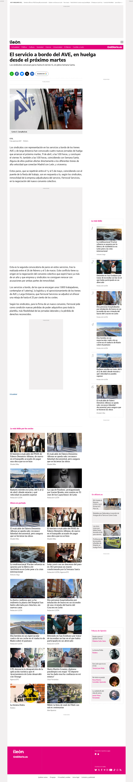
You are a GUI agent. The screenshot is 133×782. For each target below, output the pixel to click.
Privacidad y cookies (64, 777)
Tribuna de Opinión (98, 631)
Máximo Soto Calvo (99, 641)
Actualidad (15, 47)
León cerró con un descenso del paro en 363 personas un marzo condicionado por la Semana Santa (64, 567)
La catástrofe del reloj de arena (98, 692)
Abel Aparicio (51, 710)
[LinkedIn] (32, 74)
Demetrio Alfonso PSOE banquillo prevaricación (35, 2)
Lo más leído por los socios (21, 428)
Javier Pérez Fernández (96, 697)
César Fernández (52, 679)
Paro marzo (66, 2)
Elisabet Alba (14, 464)
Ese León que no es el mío (99, 665)
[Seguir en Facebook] (101, 770)
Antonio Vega (15, 575)
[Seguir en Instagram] (107, 770)
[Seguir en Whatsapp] (117, 770)
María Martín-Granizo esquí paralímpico (80, 2)
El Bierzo (67, 47)
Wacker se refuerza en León (55, 2)
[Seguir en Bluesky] (96, 770)
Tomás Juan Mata (98, 668)
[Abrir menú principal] (121, 42)
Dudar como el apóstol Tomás (97, 638)
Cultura (31, 47)
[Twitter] (27, 74)
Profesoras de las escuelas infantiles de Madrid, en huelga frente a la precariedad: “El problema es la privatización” (98, 543)
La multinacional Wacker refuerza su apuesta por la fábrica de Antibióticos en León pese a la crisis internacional (107, 246)
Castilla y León (78, 47)
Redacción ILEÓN (16, 498)
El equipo (53, 777)
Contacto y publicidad (88, 777)
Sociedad (40, 47)
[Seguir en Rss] (120, 770)
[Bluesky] (22, 74)
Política (24, 47)
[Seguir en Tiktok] (114, 770)
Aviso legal (76, 777)
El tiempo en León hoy (96, 2)
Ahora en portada (18, 503)
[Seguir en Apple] (98, 754)
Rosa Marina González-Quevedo (99, 681)
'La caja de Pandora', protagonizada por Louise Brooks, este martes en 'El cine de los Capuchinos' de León (64, 492)
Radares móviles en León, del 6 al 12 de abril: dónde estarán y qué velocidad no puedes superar (27, 492)
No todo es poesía (98, 677)
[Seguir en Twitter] (99, 770)
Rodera (12, 708)
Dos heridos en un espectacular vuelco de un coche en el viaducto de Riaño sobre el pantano (27, 638)
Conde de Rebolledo (109, 2)
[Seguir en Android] (95, 754)
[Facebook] (17, 74)
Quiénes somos (43, 777)
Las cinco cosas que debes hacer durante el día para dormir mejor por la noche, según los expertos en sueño (97, 530)
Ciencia (48, 47)
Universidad (57, 47)
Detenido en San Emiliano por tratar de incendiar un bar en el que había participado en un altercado (64, 638)
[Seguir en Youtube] (110, 770)
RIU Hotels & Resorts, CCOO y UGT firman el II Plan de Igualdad (97, 504)
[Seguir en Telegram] (104, 770)
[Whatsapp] (12, 74)
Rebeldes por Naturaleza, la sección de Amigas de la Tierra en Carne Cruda (106, 514)
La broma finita (17, 705)
